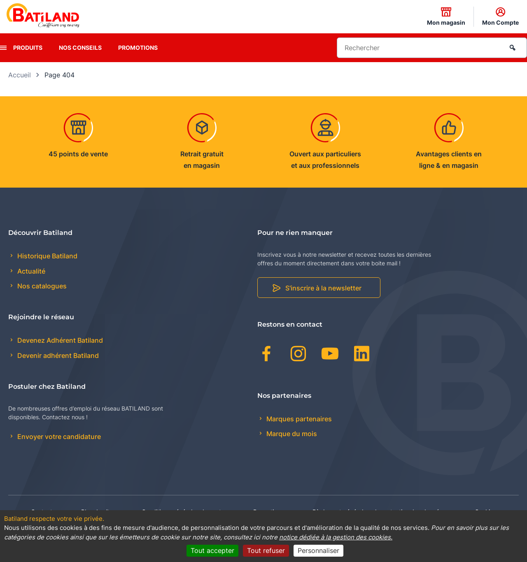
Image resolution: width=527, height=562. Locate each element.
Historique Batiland (46, 256)
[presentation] (3, 47)
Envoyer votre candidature (58, 436)
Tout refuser (266, 550)
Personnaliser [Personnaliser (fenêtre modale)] (318, 550)
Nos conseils (80, 47)
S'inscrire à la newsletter (323, 288)
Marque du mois (291, 434)
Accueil (19, 75)
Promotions (138, 47)
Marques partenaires (298, 419)
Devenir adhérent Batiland (57, 355)
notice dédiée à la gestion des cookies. (335, 537)
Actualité (30, 271)
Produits (27, 47)
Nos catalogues (41, 286)
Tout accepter (212, 550)
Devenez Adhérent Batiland (59, 340)
